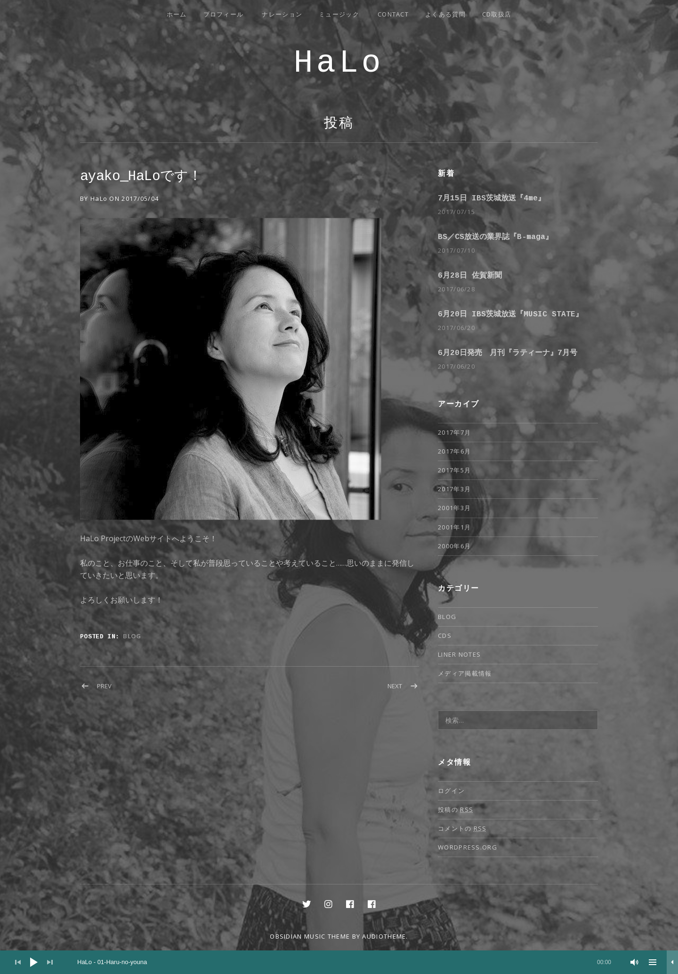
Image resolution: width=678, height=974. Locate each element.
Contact (393, 14)
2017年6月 (454, 451)
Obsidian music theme (310, 936)
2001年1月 (454, 527)
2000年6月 (454, 546)
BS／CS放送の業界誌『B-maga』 (495, 237)
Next (394, 686)
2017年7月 (454, 432)
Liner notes (459, 654)
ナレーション (282, 14)
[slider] (344, 962)
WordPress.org (467, 847)
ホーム (177, 14)
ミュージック (339, 14)
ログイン (451, 790)
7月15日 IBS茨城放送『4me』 (491, 198)
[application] (339, 962)
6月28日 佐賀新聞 (470, 276)
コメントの (462, 828)
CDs (445, 635)
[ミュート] (634, 962)
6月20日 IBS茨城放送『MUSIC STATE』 (510, 314)
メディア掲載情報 (465, 673)
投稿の (455, 809)
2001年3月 (454, 508)
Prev (104, 686)
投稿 (339, 124)
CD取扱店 (497, 14)
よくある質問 (445, 14)
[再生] (33, 962)
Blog (132, 636)
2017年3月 (454, 489)
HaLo (339, 63)
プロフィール (223, 14)
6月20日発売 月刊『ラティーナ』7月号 (507, 353)
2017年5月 (454, 470)
